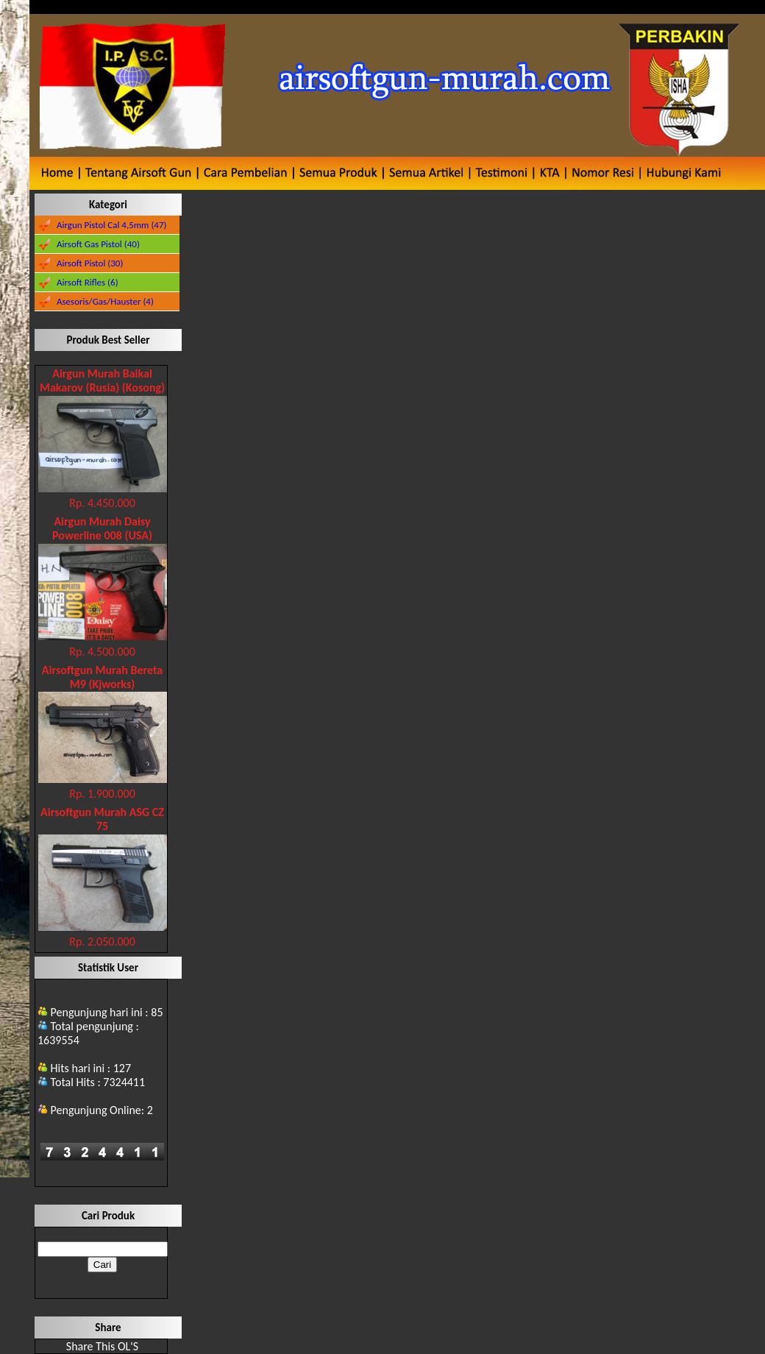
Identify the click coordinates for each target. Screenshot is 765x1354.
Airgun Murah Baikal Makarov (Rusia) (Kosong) (102, 380)
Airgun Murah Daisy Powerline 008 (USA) (102, 528)
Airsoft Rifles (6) (87, 282)
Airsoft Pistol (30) (90, 263)
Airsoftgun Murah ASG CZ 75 (102, 819)
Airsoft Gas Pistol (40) (98, 243)
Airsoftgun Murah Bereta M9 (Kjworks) (102, 677)
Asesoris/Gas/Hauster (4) (105, 301)
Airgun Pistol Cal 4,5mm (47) (112, 224)
